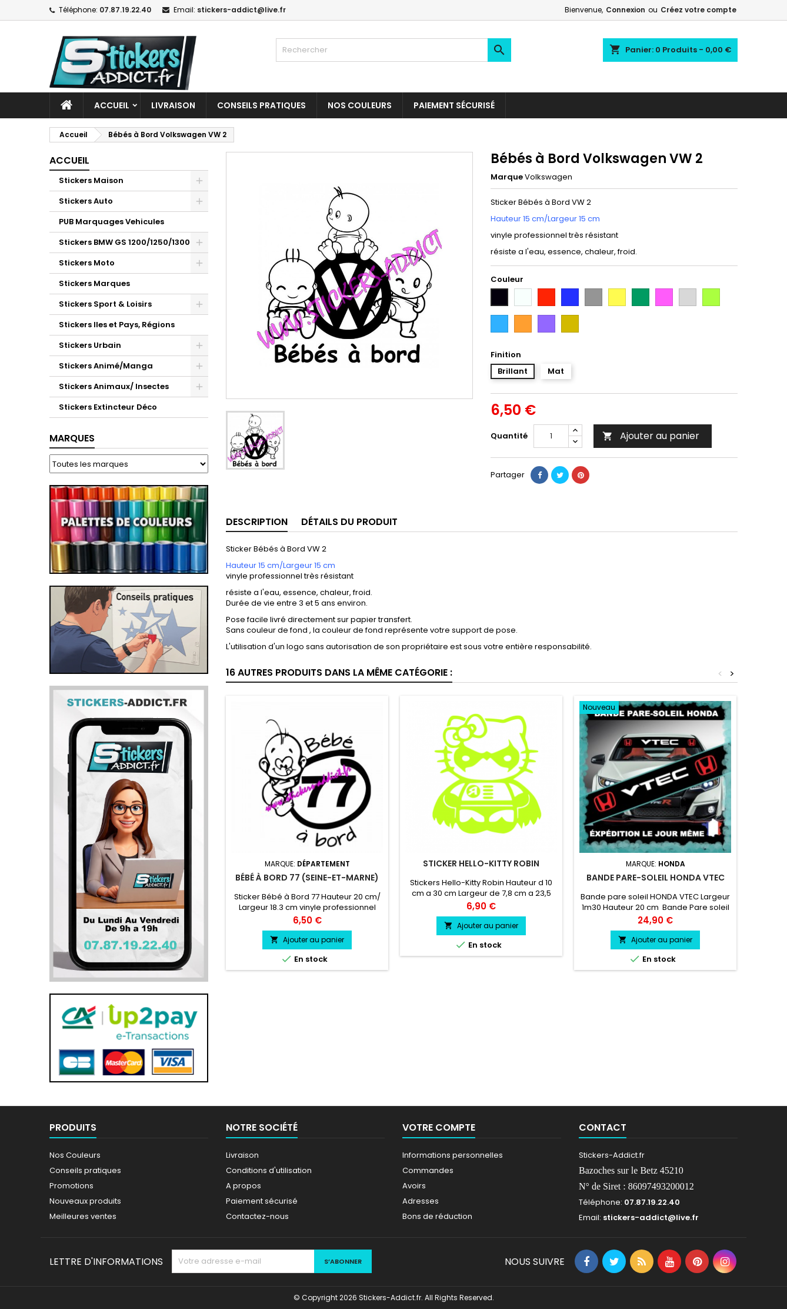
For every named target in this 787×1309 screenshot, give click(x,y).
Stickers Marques (94, 283)
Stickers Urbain (90, 345)
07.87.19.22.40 (125, 10)
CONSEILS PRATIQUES (261, 105)
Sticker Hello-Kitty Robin (481, 863)
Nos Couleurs (360, 105)
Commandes (427, 1170)
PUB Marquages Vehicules (111, 221)
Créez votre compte (698, 10)
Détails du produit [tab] (349, 522)
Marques (72, 438)
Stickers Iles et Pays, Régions (117, 324)
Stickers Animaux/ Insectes (114, 386)
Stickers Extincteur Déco (108, 407)
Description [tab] (257, 522)
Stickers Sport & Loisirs (105, 304)
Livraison (173, 105)
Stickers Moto (87, 262)
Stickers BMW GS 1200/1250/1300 (124, 242)
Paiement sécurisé (454, 105)
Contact (602, 1127)
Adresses (420, 1201)
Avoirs (414, 1185)
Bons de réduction (437, 1216)
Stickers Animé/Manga (106, 365)
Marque (507, 177)
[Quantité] (551, 436)
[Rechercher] (393, 50)
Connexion (625, 10)
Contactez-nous (257, 1216)
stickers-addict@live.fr (241, 10)
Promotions (71, 1185)
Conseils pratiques (85, 1170)
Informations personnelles (452, 1155)
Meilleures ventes (82, 1216)
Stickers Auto (86, 201)
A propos (243, 1185)
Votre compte (438, 1127)
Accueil (111, 105)
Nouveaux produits (85, 1201)
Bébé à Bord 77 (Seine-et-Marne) (307, 877)
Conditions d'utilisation (269, 1170)
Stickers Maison (91, 180)
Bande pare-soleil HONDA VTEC (655, 877)
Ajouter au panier (650, 436)
